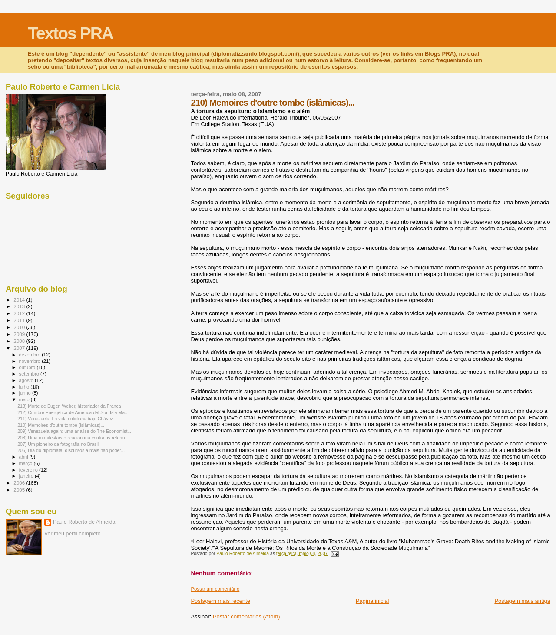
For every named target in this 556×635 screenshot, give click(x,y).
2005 (19, 489)
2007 (19, 348)
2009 (19, 334)
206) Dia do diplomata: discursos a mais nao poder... (71, 450)
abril (24, 456)
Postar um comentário (215, 589)
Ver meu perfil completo (72, 534)
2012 (19, 313)
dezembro (30, 354)
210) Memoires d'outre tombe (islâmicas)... (60, 425)
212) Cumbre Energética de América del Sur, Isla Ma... (73, 412)
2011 (19, 320)
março (26, 463)
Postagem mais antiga (522, 601)
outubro (28, 367)
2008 (19, 341)
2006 (19, 482)
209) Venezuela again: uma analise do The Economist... (74, 431)
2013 (19, 306)
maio (25, 399)
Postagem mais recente (220, 601)
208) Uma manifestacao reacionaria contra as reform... (73, 437)
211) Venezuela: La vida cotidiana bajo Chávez (65, 418)
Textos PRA (70, 33)
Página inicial (372, 601)
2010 (19, 327)
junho (25, 393)
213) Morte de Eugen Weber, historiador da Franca (69, 406)
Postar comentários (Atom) (246, 616)
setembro (29, 373)
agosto (27, 380)
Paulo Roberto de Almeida (84, 522)
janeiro (27, 476)
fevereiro (29, 469)
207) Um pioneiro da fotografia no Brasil (58, 444)
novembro (30, 361)
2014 (19, 300)
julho (25, 386)
